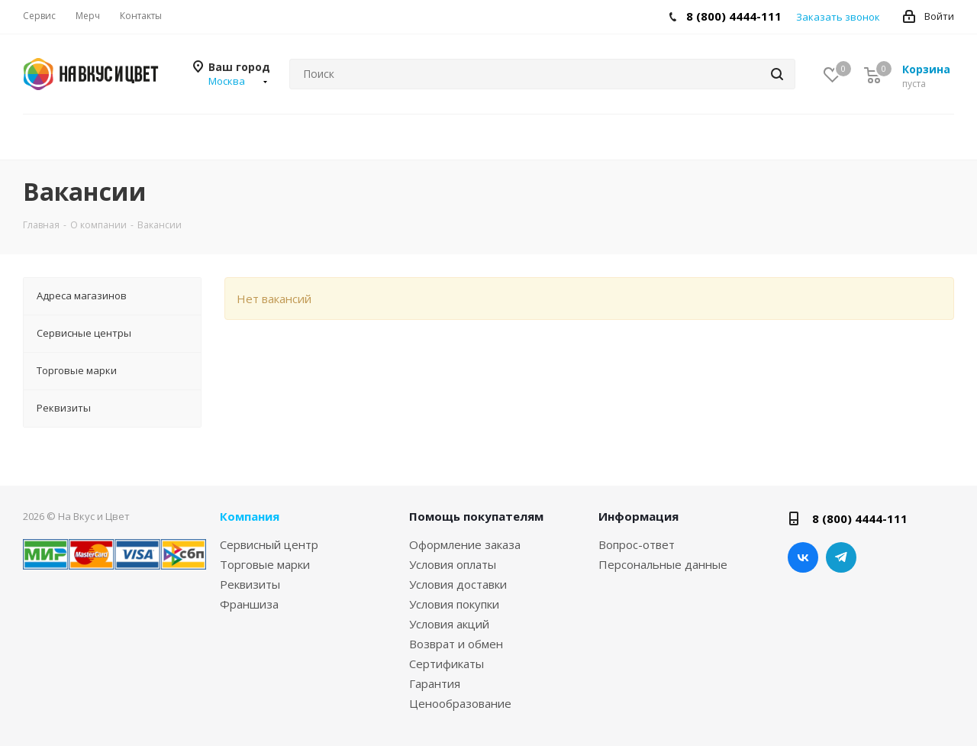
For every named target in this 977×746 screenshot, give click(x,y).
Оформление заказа (465, 544)
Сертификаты (446, 663)
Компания (249, 516)
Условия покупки (454, 604)
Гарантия (434, 683)
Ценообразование (460, 703)
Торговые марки (265, 564)
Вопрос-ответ (636, 544)
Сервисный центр (269, 544)
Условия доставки (458, 584)
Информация (638, 516)
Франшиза (249, 604)
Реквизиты (250, 584)
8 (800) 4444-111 (734, 16)
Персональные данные (662, 564)
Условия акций (449, 623)
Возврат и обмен (456, 643)
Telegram (841, 557)
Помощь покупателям (476, 516)
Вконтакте (803, 557)
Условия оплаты (452, 564)
